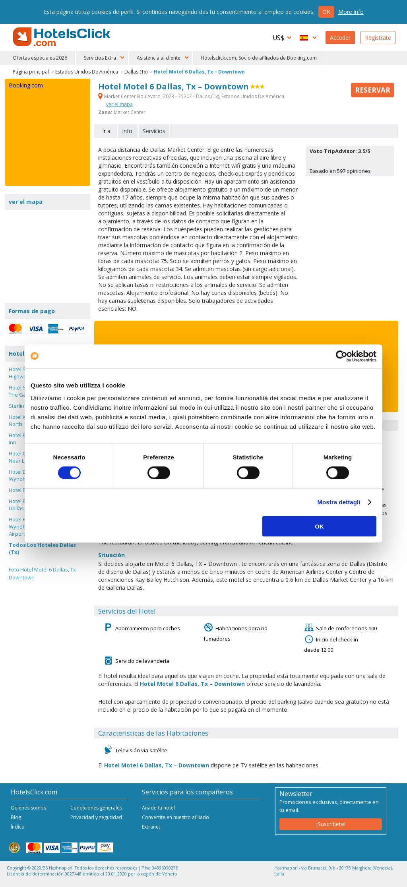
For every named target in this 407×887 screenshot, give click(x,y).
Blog (16, 817)
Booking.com (26, 85)
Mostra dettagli (338, 502)
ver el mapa (119, 104)
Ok (326, 11)
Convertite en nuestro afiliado (175, 817)
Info (127, 131)
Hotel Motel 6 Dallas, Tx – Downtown (199, 71)
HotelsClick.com (62, 37)
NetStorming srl (365, 878)
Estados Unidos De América (86, 71)
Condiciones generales (96, 807)
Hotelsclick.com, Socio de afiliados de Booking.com (259, 57)
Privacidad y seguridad (96, 817)
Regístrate (378, 37)
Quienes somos (28, 807)
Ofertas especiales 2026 (40, 57)
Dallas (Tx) (135, 71)
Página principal (31, 71)
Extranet (151, 826)
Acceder (340, 37)
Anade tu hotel (158, 807)
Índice (17, 826)
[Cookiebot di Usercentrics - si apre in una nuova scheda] (341, 356)
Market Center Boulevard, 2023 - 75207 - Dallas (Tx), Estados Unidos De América (191, 96)
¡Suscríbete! (330, 824)
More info (351, 11)
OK (319, 526)
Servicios (154, 131)
